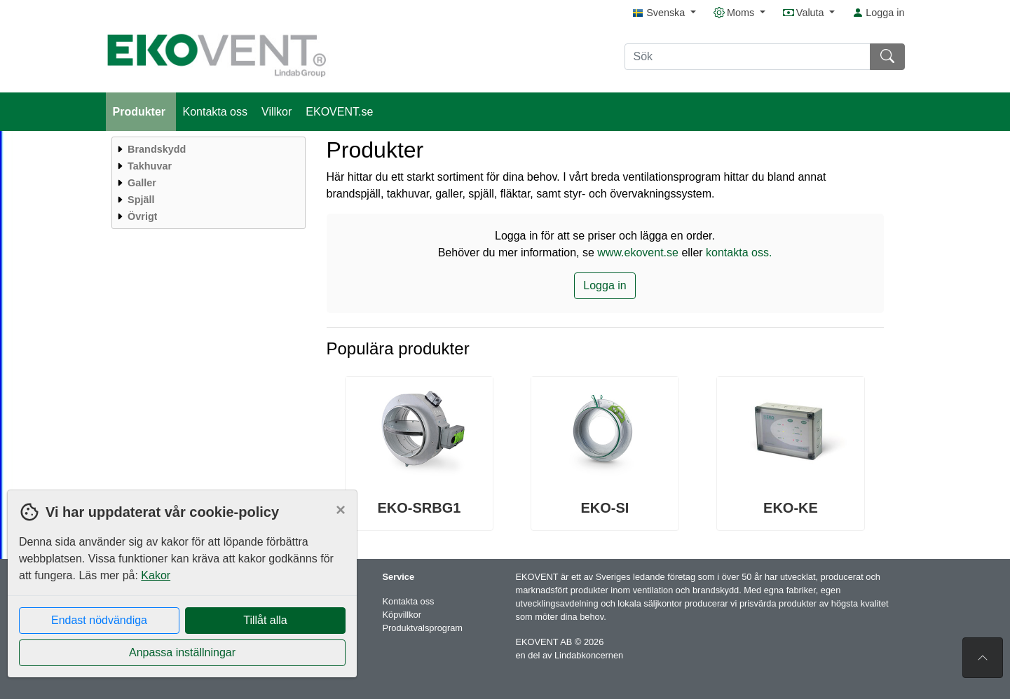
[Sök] (748, 56)
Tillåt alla (265, 620)
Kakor (155, 575)
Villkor (276, 112)
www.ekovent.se (637, 252)
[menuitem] (207, 149)
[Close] (341, 510)
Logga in (878, 12)
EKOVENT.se (339, 112)
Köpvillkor (402, 614)
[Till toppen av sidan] (982, 657)
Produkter (141, 112)
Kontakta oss (215, 112)
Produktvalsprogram (423, 628)
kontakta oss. (739, 252)
